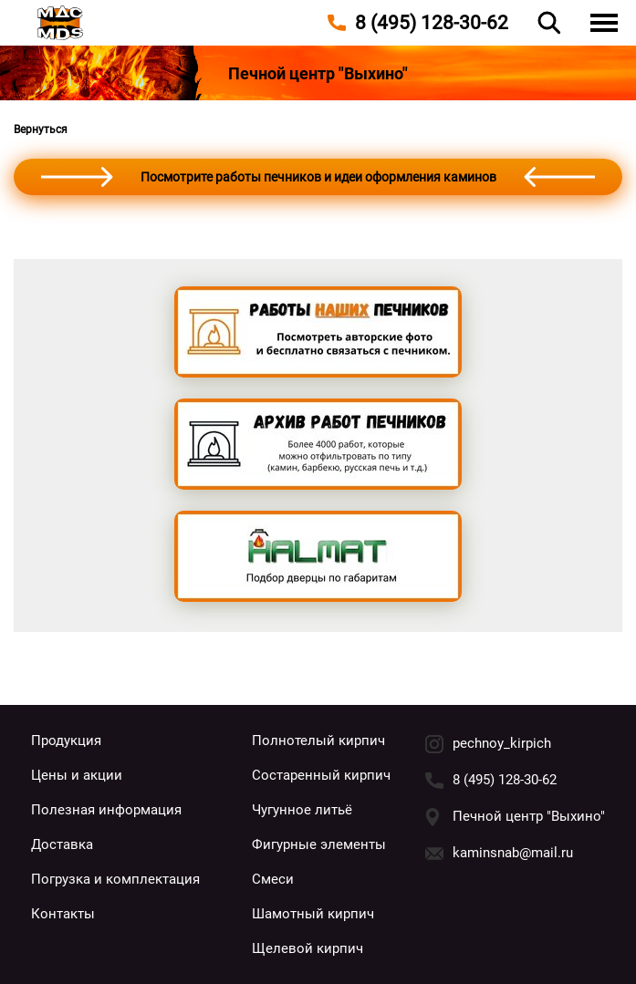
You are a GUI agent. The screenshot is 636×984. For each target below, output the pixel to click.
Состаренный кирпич (321, 775)
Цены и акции (76, 775)
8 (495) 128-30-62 (505, 780)
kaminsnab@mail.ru (513, 852)
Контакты (63, 914)
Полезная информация (106, 810)
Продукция (66, 740)
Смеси (273, 879)
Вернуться (41, 129)
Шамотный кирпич (313, 914)
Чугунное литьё (302, 810)
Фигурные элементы (319, 844)
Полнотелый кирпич (318, 740)
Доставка (62, 844)
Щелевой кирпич (307, 948)
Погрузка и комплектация (115, 879)
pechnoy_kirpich (502, 743)
